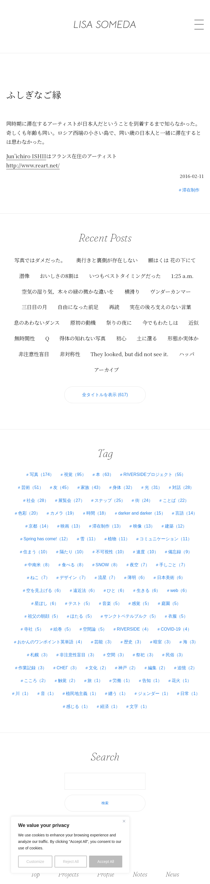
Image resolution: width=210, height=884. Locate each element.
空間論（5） (95, 629)
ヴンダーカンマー (170, 291)
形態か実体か (183, 338)
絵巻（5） (63, 629)
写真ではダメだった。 (40, 260)
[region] (70, 844)
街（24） (144, 500)
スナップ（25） (109, 500)
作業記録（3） (32, 668)
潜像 (24, 275)
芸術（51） (32, 487)
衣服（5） (178, 616)
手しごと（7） (174, 564)
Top (35, 874)
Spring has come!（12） (46, 539)
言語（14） (187, 513)
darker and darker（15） (142, 513)
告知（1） (152, 680)
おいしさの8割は (59, 275)
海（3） (191, 642)
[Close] (124, 821)
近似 (193, 322)
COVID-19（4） (176, 629)
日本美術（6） (171, 577)
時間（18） (97, 513)
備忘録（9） (181, 551)
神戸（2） (128, 668)
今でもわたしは (160, 322)
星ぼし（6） (46, 603)
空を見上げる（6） (44, 590)
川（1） (23, 693)
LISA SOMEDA (105, 20)
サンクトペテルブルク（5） (131, 616)
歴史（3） (134, 642)
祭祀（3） (146, 655)
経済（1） (110, 706)
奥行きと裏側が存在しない (107, 260)
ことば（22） (176, 500)
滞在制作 (190, 189)
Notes (140, 874)
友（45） (62, 487)
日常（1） (191, 693)
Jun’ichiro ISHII (26, 156)
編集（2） (158, 668)
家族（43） (92, 487)
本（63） (105, 474)
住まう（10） (36, 551)
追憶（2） (188, 668)
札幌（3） (40, 655)
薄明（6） (137, 577)
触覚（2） (67, 680)
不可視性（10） (111, 551)
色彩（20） (29, 513)
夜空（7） (140, 564)
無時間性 (24, 338)
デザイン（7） (74, 577)
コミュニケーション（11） (166, 539)
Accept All (105, 861)
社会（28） (37, 500)
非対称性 (70, 353)
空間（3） (116, 655)
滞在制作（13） (107, 526)
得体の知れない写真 (82, 338)
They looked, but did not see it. (129, 353)
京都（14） (39, 526)
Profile (106, 874)
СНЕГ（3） (67, 668)
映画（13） (71, 526)
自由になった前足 (78, 307)
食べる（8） (74, 564)
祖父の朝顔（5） (44, 616)
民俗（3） (176, 655)
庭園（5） (171, 603)
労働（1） (123, 680)
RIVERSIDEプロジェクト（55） (155, 474)
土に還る (147, 338)
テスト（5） (80, 603)
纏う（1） (118, 693)
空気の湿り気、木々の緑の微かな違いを (68, 291)
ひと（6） (117, 590)
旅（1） (95, 680)
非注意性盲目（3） (78, 655)
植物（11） (119, 539)
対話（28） (184, 487)
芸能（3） (104, 642)
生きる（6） (149, 590)
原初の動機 (83, 322)
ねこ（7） (40, 577)
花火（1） (182, 680)
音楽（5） (112, 603)
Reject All (71, 861)
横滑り (132, 291)
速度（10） (148, 551)
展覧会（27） (71, 500)
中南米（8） (40, 564)
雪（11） (89, 539)
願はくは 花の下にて (172, 260)
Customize (35, 861)
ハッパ (186, 353)
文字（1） (140, 706)
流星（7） (108, 577)
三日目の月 (34, 307)
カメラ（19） (63, 513)
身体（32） (124, 487)
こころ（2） (36, 680)
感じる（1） (78, 706)
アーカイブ (106, 369)
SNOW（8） (108, 564)
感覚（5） (142, 603)
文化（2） (99, 668)
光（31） (154, 487)
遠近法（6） (85, 590)
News (172, 874)
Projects (69, 874)
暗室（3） (163, 642)
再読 (114, 307)
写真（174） (41, 474)
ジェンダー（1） (154, 693)
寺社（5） (33, 629)
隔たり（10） (72, 551)
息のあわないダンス (37, 322)
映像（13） (144, 526)
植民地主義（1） (82, 693)
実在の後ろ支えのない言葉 (160, 307)
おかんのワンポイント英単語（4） (50, 642)
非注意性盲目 (33, 353)
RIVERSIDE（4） (134, 629)
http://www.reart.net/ (33, 165)
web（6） (180, 590)
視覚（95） (75, 474)
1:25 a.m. (182, 275)
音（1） (48, 693)
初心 (121, 338)
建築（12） (176, 526)
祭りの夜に (119, 322)
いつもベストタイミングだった (125, 275)
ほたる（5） (82, 616)
